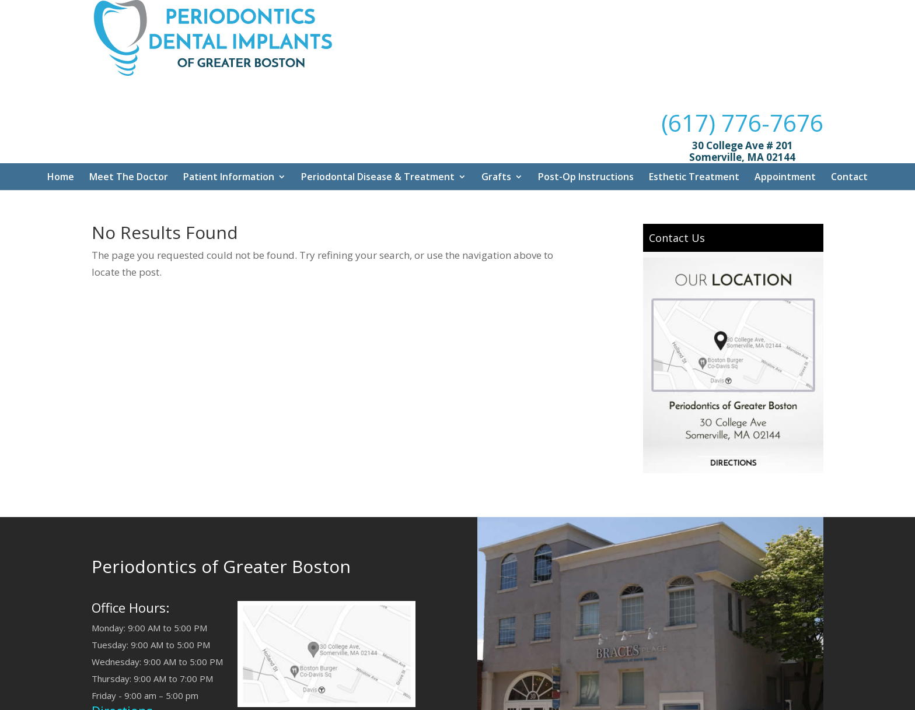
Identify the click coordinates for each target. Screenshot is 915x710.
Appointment (785, 112)
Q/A (379, 698)
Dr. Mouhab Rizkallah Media (489, 698)
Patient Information (228, 112)
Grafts (496, 112)
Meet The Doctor (128, 112)
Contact (849, 112)
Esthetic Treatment (694, 112)
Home (60, 112)
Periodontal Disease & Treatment (378, 112)
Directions (122, 646)
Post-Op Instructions (586, 112)
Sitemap (411, 698)
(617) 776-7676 (742, 35)
